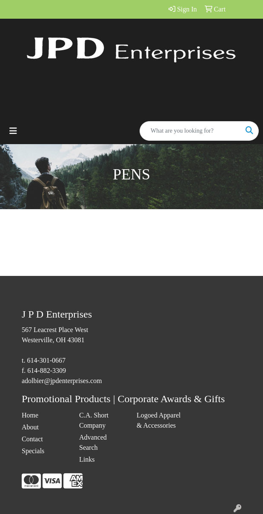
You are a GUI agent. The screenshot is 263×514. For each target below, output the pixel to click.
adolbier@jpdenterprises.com (62, 380)
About (30, 427)
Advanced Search (93, 442)
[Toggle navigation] (13, 131)
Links (86, 459)
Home (30, 415)
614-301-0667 (46, 360)
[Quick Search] (190, 131)
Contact (32, 439)
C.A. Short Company (94, 420)
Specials (33, 450)
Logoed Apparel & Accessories (159, 420)
